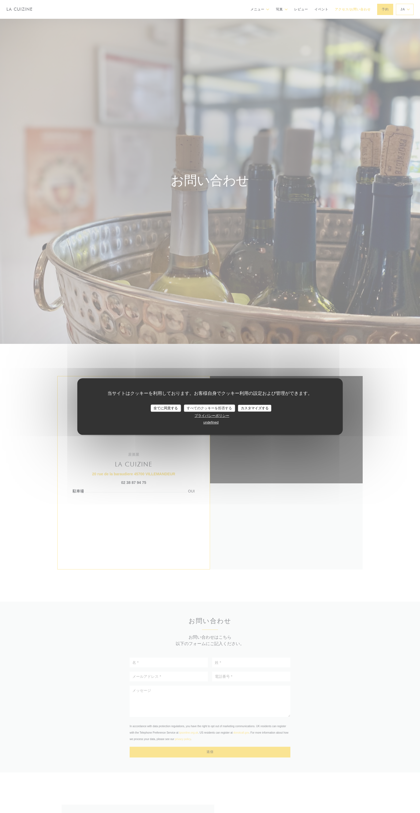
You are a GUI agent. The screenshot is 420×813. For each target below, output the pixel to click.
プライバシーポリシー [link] (211, 416)
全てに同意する (165, 408)
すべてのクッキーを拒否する (209, 408)
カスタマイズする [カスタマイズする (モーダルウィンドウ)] (255, 408)
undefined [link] (211, 422)
